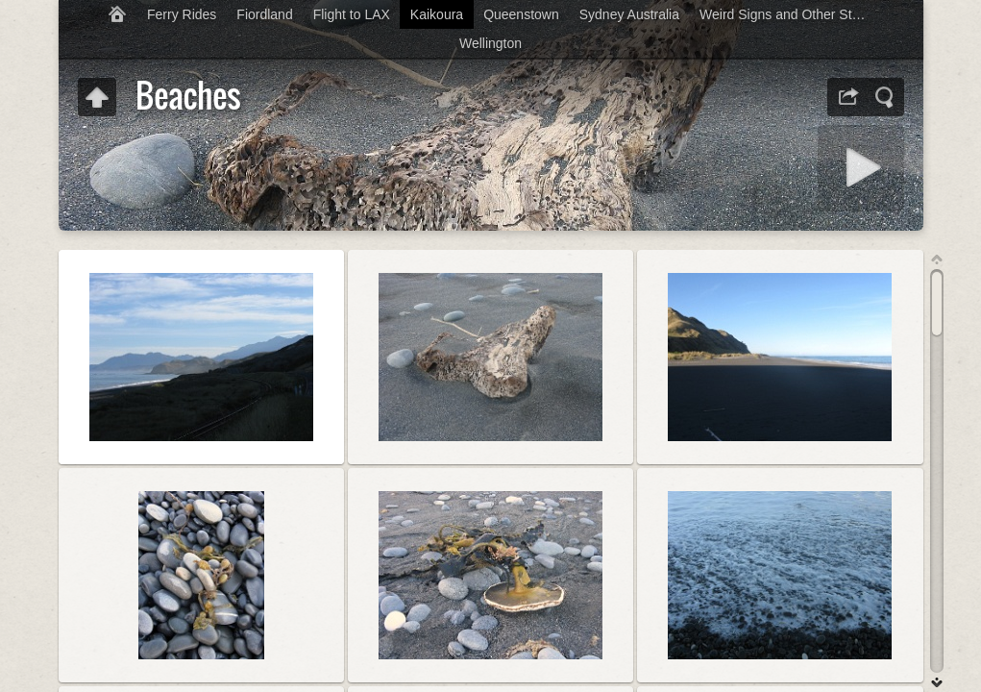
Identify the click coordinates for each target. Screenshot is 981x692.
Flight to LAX (351, 14)
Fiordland (264, 14)
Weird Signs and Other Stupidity (791, 14)
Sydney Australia (629, 14)
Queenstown (521, 14)
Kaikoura (436, 14)
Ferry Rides (181, 14)
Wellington (490, 43)
